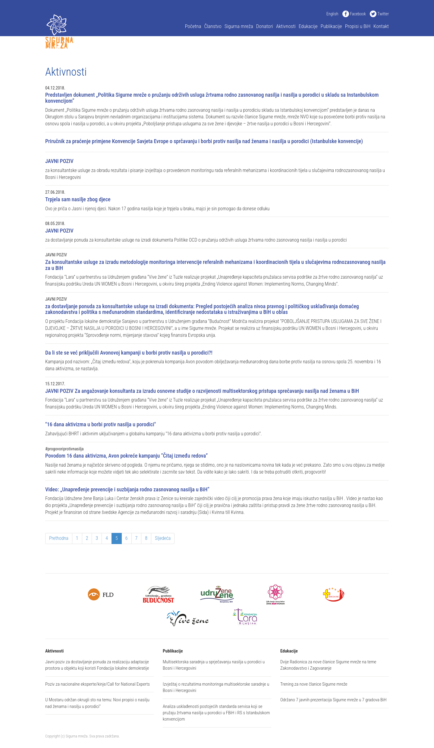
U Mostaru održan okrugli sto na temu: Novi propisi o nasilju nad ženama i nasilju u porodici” (97, 703)
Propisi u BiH (357, 26)
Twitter (379, 14)
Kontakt (381, 26)
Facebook (354, 14)
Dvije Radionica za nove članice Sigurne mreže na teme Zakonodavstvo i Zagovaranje (328, 665)
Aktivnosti (286, 26)
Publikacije (331, 26)
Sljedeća (163, 538)
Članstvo (212, 26)
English (332, 13)
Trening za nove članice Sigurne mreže (313, 684)
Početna (193, 26)
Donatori (264, 26)
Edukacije (308, 26)
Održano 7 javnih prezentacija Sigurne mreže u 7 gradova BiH (333, 700)
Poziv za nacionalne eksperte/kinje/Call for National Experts (97, 684)
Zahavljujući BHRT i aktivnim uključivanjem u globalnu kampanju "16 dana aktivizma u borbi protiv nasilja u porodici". (217, 429)
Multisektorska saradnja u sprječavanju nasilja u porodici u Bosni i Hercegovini (214, 665)
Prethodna (58, 538)
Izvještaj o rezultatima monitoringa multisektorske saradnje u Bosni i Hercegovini (216, 687)
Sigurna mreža (239, 26)
